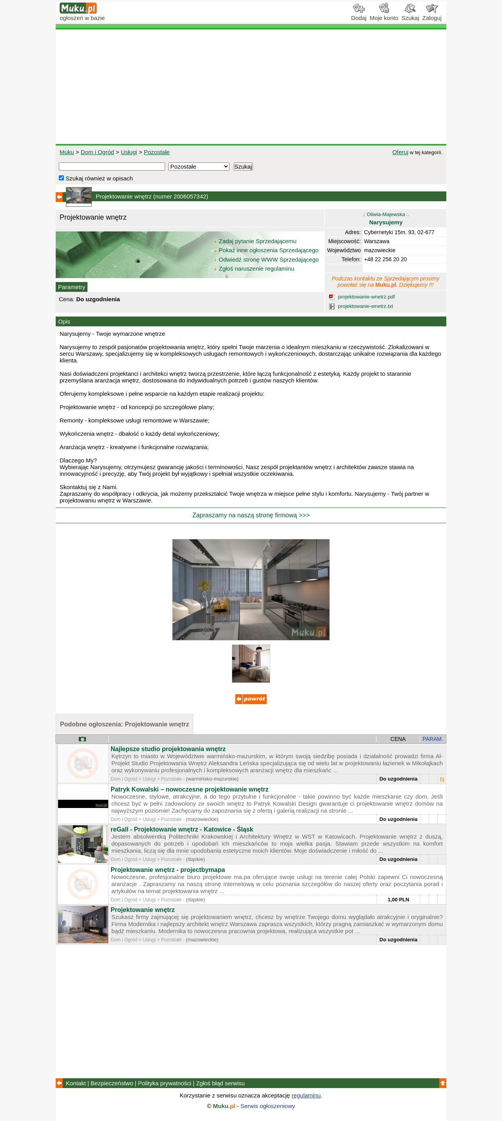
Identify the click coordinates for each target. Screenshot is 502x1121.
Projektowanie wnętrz (143, 909)
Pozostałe (157, 152)
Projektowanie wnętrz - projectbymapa (168, 869)
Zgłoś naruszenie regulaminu (254, 268)
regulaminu (305, 1095)
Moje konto (383, 15)
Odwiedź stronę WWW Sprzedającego (266, 259)
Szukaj (410, 15)
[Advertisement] (251, 87)
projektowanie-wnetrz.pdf (366, 297)
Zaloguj (432, 15)
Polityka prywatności (164, 1083)
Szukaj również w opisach (96, 178)
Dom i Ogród (97, 152)
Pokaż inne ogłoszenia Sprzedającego (266, 250)
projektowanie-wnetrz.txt (365, 306)
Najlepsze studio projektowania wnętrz (168, 749)
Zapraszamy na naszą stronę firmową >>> (250, 515)
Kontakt (76, 1083)
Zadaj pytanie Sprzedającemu (255, 241)
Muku (67, 152)
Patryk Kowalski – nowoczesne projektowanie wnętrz (190, 789)
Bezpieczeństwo (112, 1083)
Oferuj (400, 152)
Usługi (129, 152)
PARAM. (432, 739)
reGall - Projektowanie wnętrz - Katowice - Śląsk (182, 829)
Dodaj (358, 15)
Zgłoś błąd (220, 1083)
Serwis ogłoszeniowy (267, 1106)
